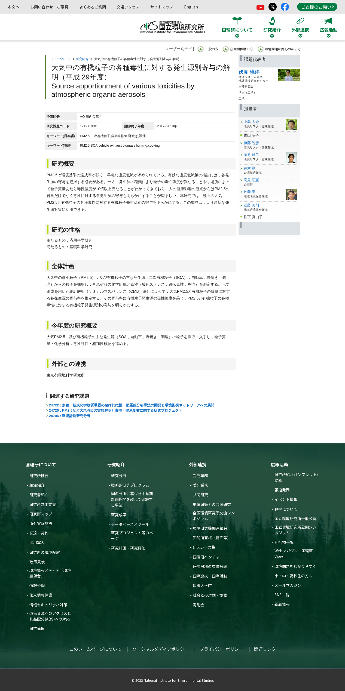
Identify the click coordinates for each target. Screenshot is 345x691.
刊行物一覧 (284, 542)
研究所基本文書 (42, 504)
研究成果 (118, 514)
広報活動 (279, 464)
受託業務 (200, 475)
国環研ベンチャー (208, 557)
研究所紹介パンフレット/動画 (296, 477)
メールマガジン (287, 585)
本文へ (13, 7)
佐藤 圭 (249, 192)
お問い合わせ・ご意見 (49, 7)
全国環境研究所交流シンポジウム (214, 515)
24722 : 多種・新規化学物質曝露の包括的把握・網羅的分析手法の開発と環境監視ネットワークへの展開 (131, 405)
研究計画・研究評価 (128, 548)
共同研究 (200, 494)
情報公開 (37, 585)
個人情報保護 (40, 595)
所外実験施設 (40, 523)
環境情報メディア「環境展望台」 (50, 573)
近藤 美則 (251, 205)
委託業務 (200, 485)
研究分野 (118, 475)
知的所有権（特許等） (212, 537)
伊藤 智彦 (251, 143)
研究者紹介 (38, 494)
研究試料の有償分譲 (210, 566)
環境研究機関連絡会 (210, 528)
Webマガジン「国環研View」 (293, 553)
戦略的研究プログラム (130, 485)
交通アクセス (128, 7)
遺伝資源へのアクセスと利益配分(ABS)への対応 (50, 616)
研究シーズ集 (204, 547)
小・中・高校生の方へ (293, 575)
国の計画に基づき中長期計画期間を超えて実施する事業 (132, 499)
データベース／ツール (130, 524)
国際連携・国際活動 (210, 576)
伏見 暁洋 (249, 72)
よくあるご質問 (92, 7)
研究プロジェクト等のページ (132, 535)
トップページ (61, 59)
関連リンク (265, 649)
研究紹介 (82, 59)
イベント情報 (285, 499)
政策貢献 (37, 561)
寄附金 (198, 604)
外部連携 (197, 464)
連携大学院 (202, 585)
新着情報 (282, 604)
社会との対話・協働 (210, 595)
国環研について (41, 464)
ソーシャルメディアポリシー (160, 649)
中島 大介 (251, 122)
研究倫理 (37, 628)
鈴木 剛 (249, 168)
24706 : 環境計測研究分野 (69, 416)
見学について (285, 509)
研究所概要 (38, 475)
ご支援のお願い (317, 7)
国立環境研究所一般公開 (295, 518)
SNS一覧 (281, 594)
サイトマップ (161, 7)
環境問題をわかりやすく (295, 566)
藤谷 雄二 (251, 155)
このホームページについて (95, 649)
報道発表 (282, 489)
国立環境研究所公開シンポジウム (295, 529)
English (191, 7)
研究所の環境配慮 (44, 552)
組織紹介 (37, 485)
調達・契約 (38, 533)
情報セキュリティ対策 (48, 604)
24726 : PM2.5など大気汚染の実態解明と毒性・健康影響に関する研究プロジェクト (115, 410)
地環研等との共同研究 (212, 504)
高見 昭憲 (251, 180)
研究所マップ (40, 514)
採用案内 (37, 542)
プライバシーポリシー (221, 649)
